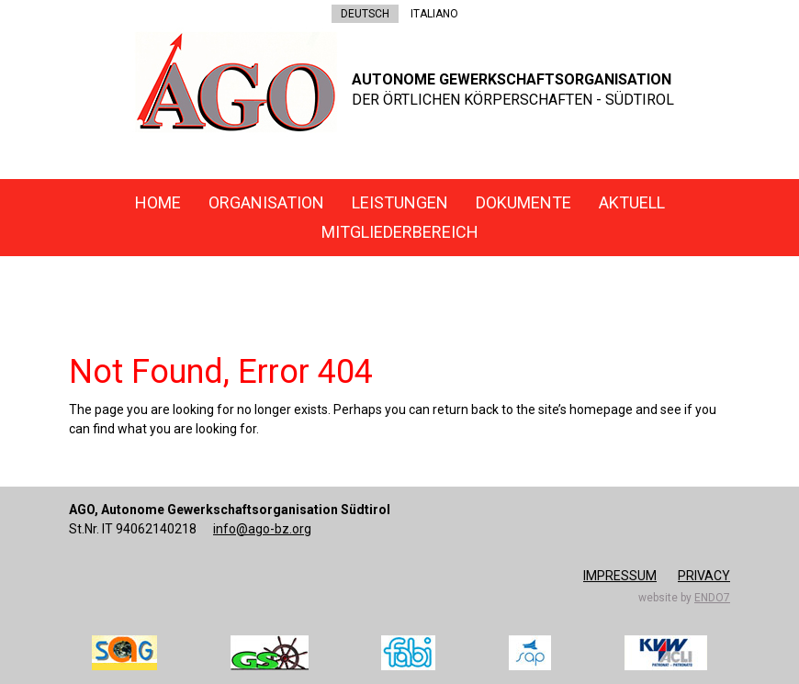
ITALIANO (434, 13)
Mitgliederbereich (399, 231)
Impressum (620, 575)
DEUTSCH (365, 13)
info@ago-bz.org (262, 528)
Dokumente (523, 202)
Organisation (266, 202)
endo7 (712, 597)
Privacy (704, 575)
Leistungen (400, 202)
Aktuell (632, 202)
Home (158, 202)
